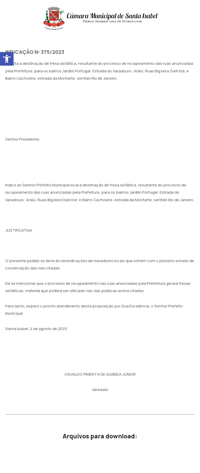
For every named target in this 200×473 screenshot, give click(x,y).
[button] (7, 59)
